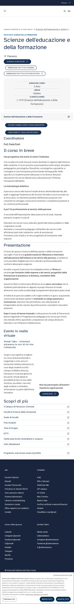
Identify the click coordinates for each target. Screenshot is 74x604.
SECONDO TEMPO (43, 525)
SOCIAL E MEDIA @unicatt (13, 525)
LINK (6, 470)
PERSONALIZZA (9, 599)
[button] (64, 11)
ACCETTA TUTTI (63, 599)
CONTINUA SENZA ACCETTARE (62, 575)
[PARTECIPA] (49, 394)
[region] (37, 588)
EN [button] (69, 11)
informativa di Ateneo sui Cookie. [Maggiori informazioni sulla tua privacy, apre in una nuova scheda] (37, 594)
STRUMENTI (41, 470)
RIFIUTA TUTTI (47, 599)
